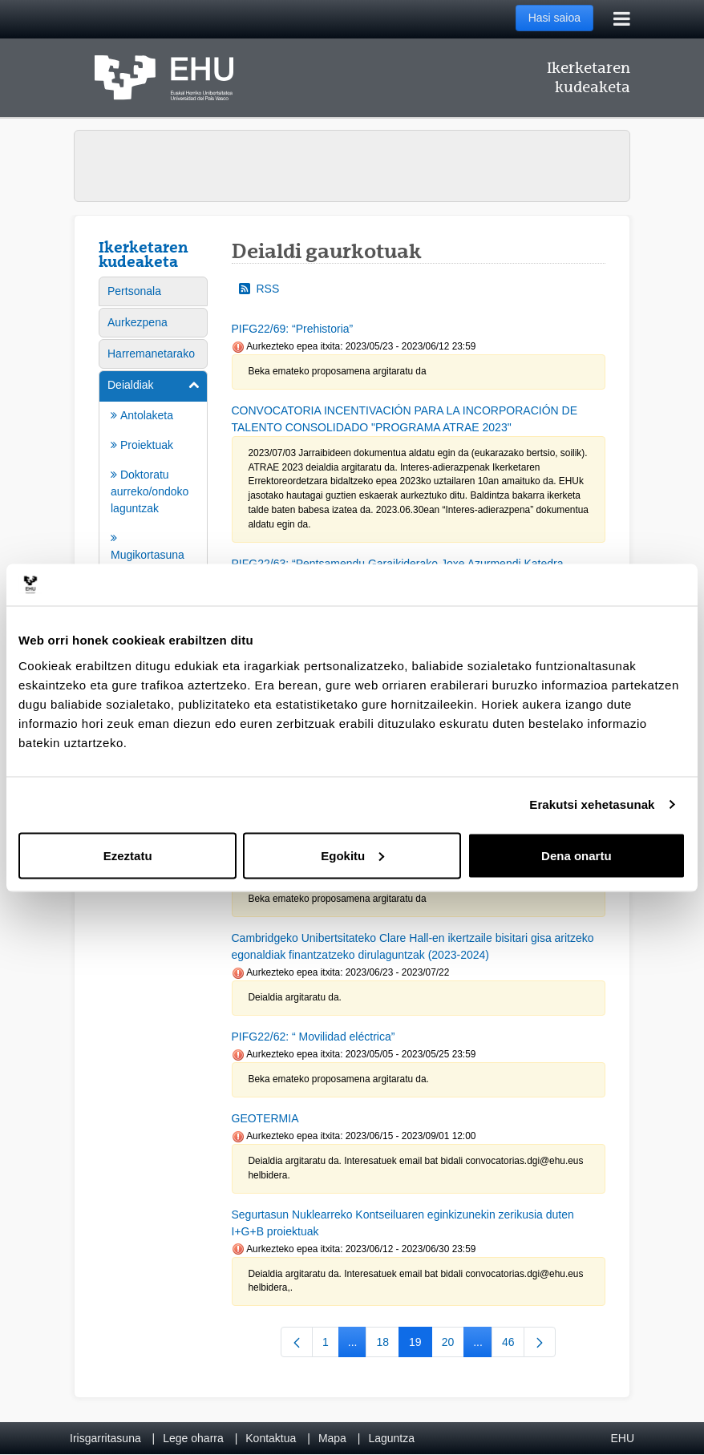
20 (453, 1345)
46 (513, 1345)
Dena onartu (576, 855)
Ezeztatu (127, 855)
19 (420, 1345)
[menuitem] (153, 291)
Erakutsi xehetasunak (591, 804)
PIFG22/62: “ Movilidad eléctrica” (313, 1036)
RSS (259, 288)
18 (387, 1345)
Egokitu (352, 855)
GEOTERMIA (265, 1118)
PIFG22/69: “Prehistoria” (293, 328)
